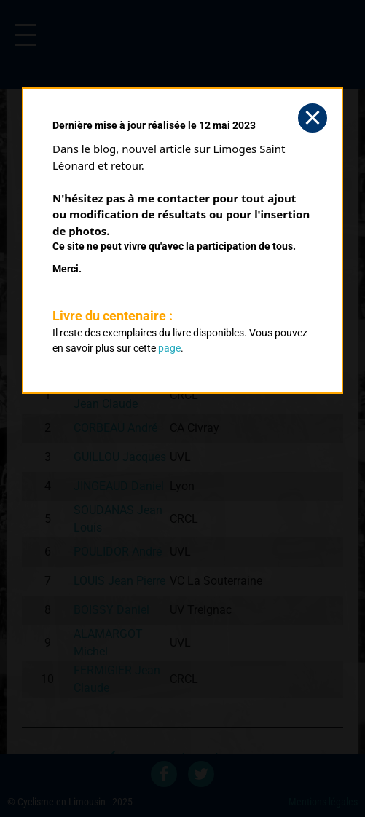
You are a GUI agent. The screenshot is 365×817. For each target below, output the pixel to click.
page (169, 348)
